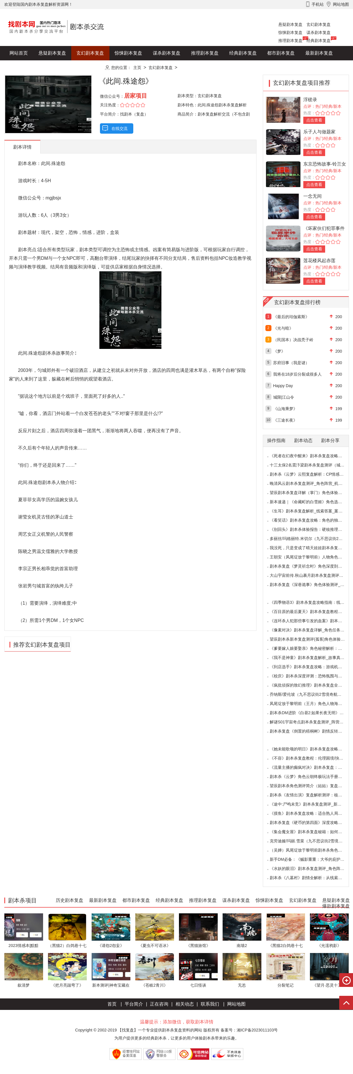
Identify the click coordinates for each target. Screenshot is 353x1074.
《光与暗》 (283, 328)
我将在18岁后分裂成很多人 (297, 374)
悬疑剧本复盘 (290, 24)
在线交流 (119, 128)
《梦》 (279, 351)
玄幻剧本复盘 (318, 24)
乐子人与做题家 (319, 131)
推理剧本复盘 (290, 40)
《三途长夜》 (285, 420)
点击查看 (314, 120)
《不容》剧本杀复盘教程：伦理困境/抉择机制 (310, 758)
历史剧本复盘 (23, 67)
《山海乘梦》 (285, 408)
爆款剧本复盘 (61, 67)
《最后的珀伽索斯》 (291, 316)
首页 (112, 1004)
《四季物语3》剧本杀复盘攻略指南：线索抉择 (311, 602)
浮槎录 (310, 99)
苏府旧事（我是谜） (291, 362)
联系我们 (210, 1004)
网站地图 (236, 1004)
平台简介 (134, 1004)
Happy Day (283, 385)
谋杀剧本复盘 (318, 32)
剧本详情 (22, 147)
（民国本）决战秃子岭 (293, 339)
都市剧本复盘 (281, 53)
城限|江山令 (283, 397)
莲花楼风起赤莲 (319, 260)
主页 (137, 67)
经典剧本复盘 (318, 40)
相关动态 (184, 1004)
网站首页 (18, 53)
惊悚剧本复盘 (290, 32)
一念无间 (312, 196)
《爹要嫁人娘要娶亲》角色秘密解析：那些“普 (311, 648)
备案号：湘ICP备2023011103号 (249, 1030)
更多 (90, 67)
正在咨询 (159, 1004)
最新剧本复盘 (319, 53)
